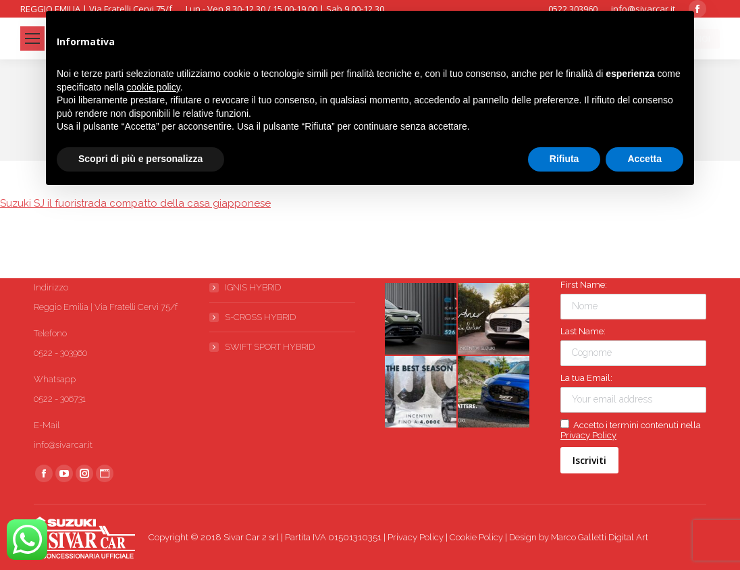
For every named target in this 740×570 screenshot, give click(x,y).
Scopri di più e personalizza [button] (140, 158)
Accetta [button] (644, 158)
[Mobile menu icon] (32, 38)
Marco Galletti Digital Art (599, 537)
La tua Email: (586, 378)
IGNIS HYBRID (253, 287)
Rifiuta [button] (564, 158)
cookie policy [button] (153, 87)
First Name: (583, 285)
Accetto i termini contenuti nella (630, 429)
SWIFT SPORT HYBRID (270, 347)
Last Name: (583, 331)
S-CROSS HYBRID (260, 317)
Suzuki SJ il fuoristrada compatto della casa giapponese (135, 203)
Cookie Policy (476, 537)
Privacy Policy (588, 435)
